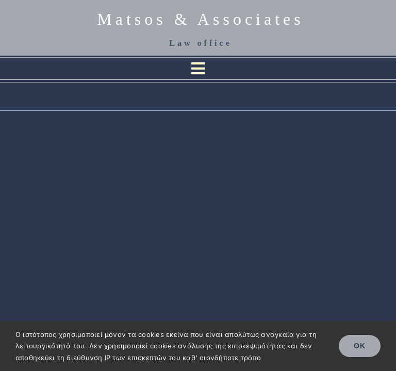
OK (360, 346)
